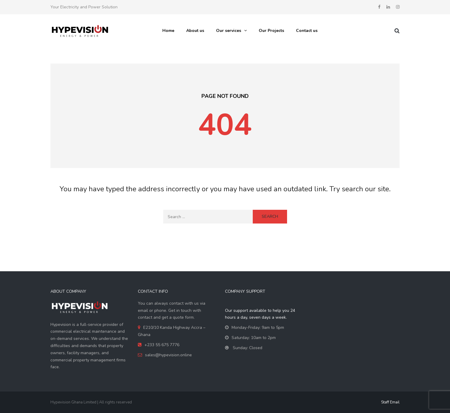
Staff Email (390, 402)
